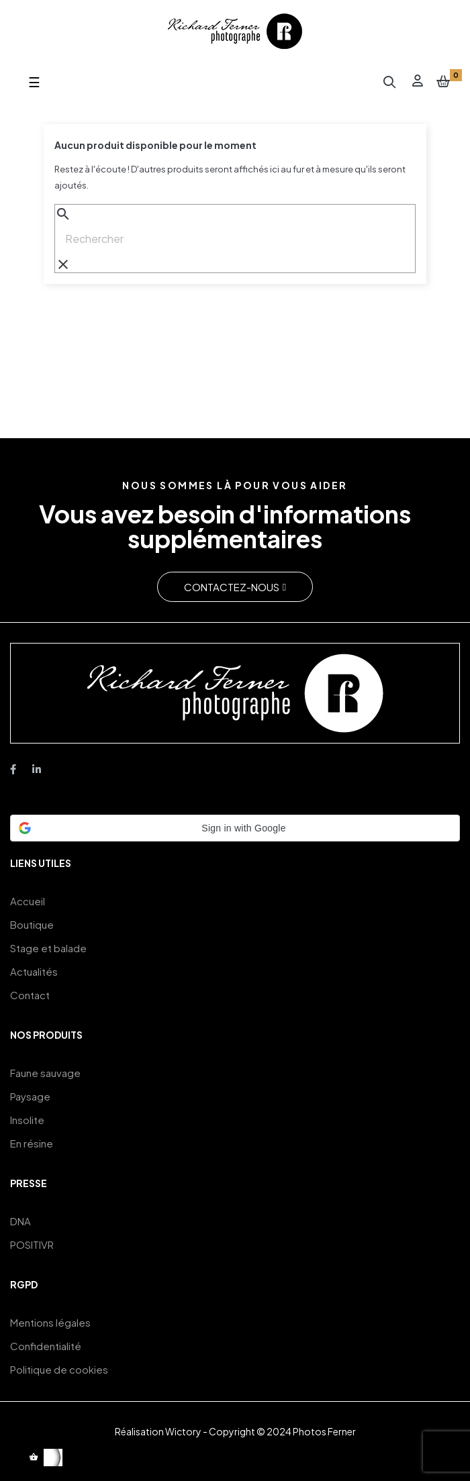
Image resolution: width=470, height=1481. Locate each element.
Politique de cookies (59, 1369)
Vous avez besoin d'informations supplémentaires (225, 526)
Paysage (30, 1096)
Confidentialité (45, 1345)
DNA (20, 1221)
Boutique (32, 924)
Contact (30, 994)
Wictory (183, 1431)
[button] (235, 587)
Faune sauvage (45, 1072)
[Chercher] (235, 239)
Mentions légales (50, 1322)
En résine (31, 1143)
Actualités (34, 971)
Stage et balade (48, 947)
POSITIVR (32, 1244)
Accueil (27, 901)
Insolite (27, 1119)
